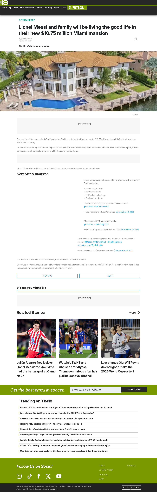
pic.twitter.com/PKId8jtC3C (96, 224)
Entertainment (27, 7)
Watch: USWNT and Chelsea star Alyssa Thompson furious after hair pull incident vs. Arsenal (66, 407)
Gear (56, 7)
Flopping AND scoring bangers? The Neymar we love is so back (51, 424)
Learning (48, 7)
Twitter (135, 115)
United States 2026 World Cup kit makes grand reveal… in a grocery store (56, 418)
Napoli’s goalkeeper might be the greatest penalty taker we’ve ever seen (56, 435)
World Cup (7, 7)
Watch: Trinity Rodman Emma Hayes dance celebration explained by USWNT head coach (63, 440)
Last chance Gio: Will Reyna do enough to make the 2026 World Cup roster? (120, 367)
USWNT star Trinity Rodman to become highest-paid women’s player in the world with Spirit (65, 446)
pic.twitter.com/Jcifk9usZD (96, 206)
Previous (47, 276)
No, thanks (135, 487)
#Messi (88, 242)
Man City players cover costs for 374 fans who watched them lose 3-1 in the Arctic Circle (64, 451)
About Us (131, 465)
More (63, 7)
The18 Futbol (77, 8)
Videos (39, 7)
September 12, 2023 (125, 212)
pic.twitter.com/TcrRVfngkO (90, 245)
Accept (126, 487)
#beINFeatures (115, 242)
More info (54, 489)
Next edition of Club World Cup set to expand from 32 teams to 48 (52, 429)
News (15, 7)
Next (110, 276)
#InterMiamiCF (99, 242)
